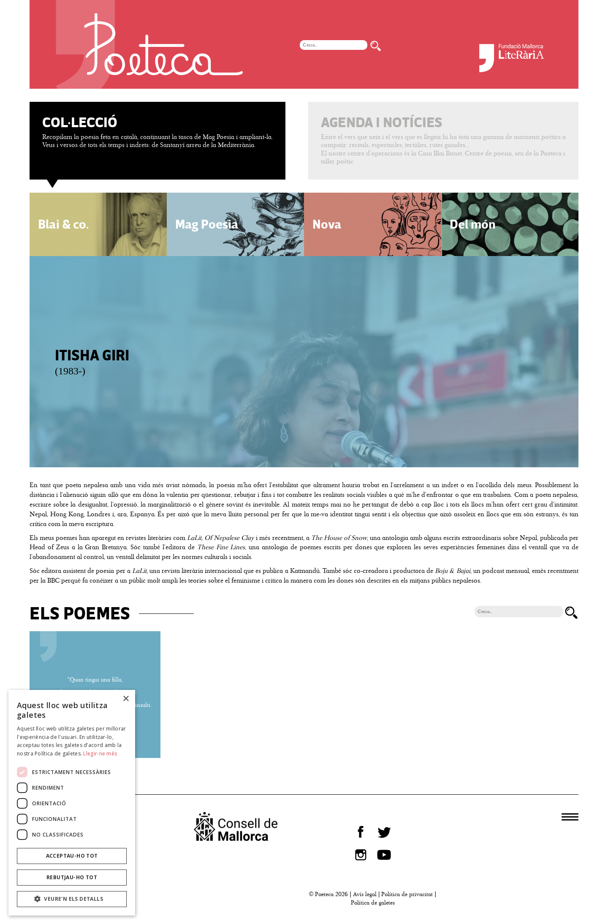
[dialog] (71, 803)
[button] (72, 899)
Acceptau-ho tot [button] (72, 855)
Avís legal (365, 894)
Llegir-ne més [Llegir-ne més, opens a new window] (100, 753)
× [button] (125, 699)
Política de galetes (373, 902)
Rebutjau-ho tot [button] (71, 877)
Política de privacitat (407, 894)
